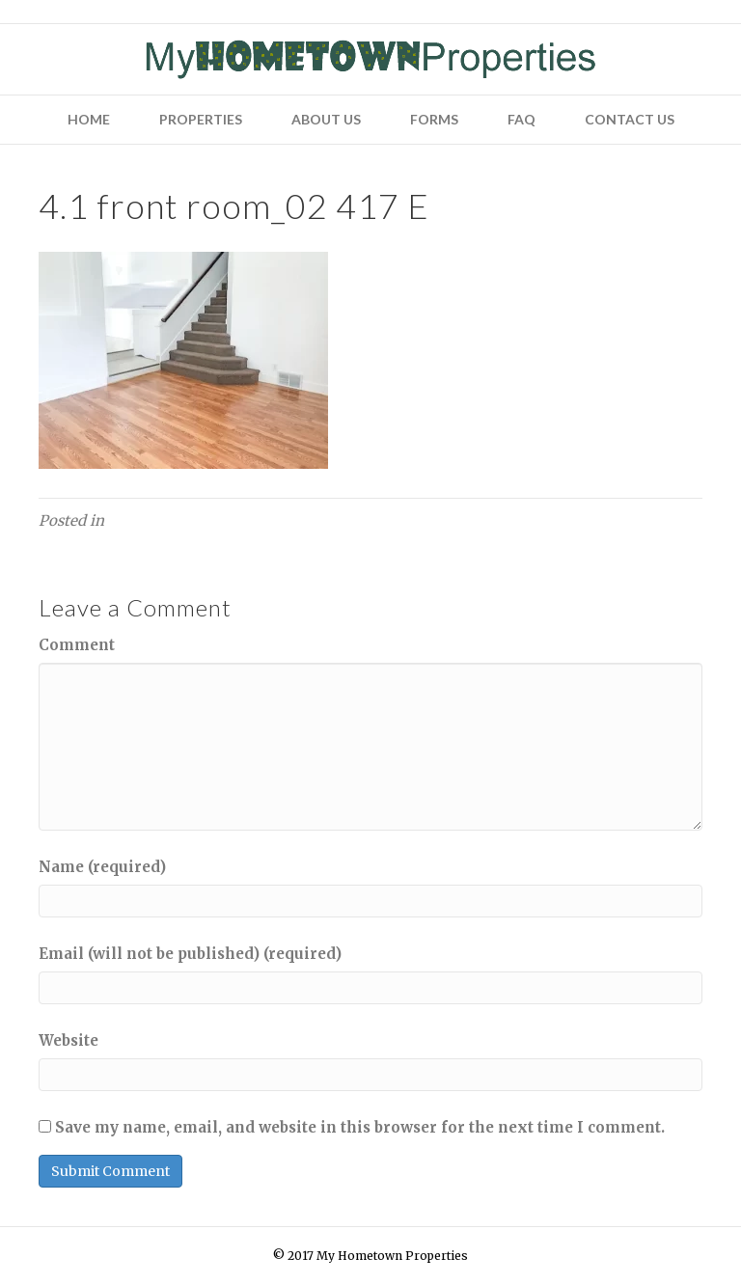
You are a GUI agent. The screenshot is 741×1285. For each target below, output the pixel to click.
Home (89, 119)
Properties (200, 119)
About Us (326, 119)
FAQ (521, 119)
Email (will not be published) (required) (190, 953)
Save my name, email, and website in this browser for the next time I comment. (360, 1127)
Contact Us (629, 119)
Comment (77, 645)
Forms (434, 119)
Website (68, 1040)
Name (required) (102, 867)
